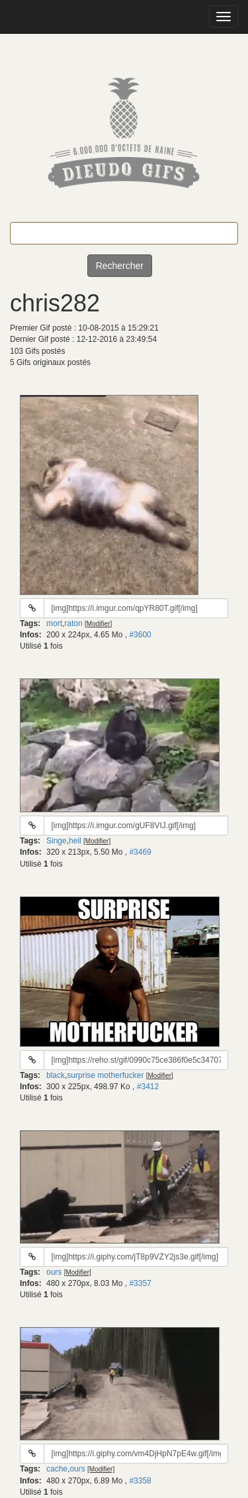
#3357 (140, 1283)
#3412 (148, 1086)
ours (54, 1272)
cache (56, 1468)
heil (75, 840)
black (55, 1075)
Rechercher (120, 265)
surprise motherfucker (105, 1075)
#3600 (140, 634)
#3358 (140, 1480)
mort (54, 623)
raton (73, 623)
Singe (56, 840)
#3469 (140, 852)
